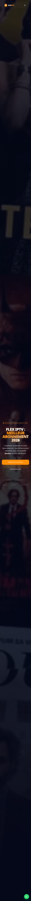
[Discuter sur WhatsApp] (26, 896)
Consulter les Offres (15, 462)
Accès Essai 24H (15, 469)
